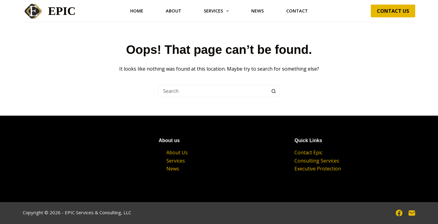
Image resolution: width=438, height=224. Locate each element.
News (257, 11)
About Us (177, 152)
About (173, 11)
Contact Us (393, 11)
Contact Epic (308, 152)
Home (136, 11)
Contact (297, 11)
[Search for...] (213, 91)
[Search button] (274, 91)
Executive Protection (317, 168)
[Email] (411, 213)
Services (217, 11)
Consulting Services (316, 160)
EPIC (62, 11)
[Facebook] (399, 213)
